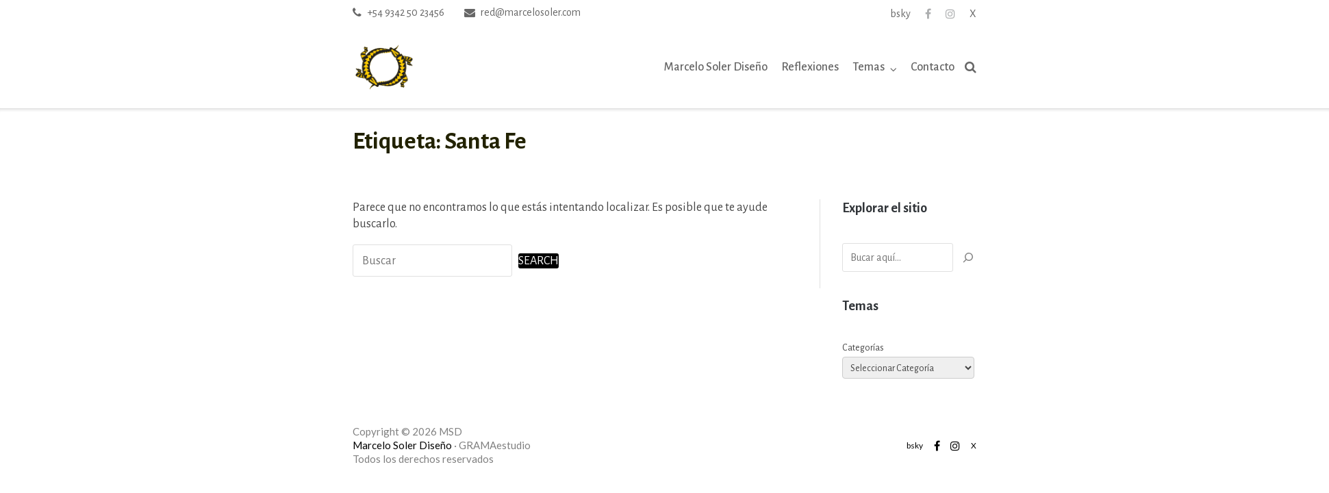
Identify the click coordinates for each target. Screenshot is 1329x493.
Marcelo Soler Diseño (716, 67)
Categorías (863, 348)
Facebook (928, 13)
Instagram (950, 13)
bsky (900, 13)
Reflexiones (810, 67)
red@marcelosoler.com (531, 12)
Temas (868, 67)
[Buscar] (968, 257)
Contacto (932, 67)
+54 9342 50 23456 (405, 12)
